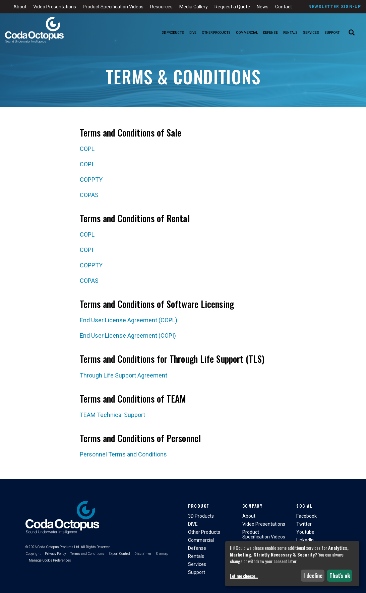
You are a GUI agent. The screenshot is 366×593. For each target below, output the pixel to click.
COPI (86, 164)
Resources (161, 6)
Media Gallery (193, 6)
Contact (283, 6)
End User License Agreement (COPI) (128, 335)
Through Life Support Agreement (123, 375)
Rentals (290, 32)
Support (332, 32)
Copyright (33, 554)
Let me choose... (244, 576)
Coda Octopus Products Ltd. (58, 547)
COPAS (89, 194)
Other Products (216, 32)
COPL (87, 148)
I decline (312, 576)
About (19, 6)
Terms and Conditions (87, 554)
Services (311, 32)
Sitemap (162, 554)
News (262, 6)
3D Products (173, 32)
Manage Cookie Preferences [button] (50, 560)
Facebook (306, 516)
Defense (270, 32)
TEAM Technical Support (112, 414)
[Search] (351, 33)
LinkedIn (305, 540)
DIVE (192, 32)
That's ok (339, 576)
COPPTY (91, 179)
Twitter (304, 524)
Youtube (305, 532)
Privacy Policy (55, 554)
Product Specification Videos (113, 6)
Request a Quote (232, 6)
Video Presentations (54, 6)
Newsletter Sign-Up (334, 6)
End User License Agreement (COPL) (128, 320)
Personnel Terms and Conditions (123, 454)
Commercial (247, 32)
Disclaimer (142, 554)
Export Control (119, 554)
